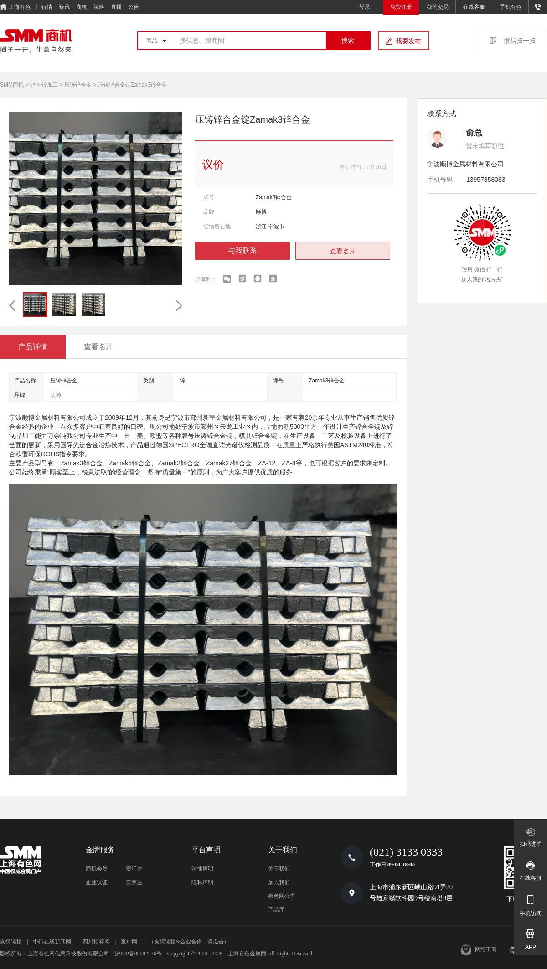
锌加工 (49, 85)
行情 (46, 7)
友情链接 (11, 941)
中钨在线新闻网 (52, 941)
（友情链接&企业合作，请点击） (189, 941)
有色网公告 (281, 896)
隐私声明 (202, 882)
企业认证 (97, 882)
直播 (116, 7)
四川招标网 (96, 941)
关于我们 (279, 869)
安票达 (134, 882)
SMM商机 (12, 85)
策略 (98, 7)
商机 (81, 7)
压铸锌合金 (78, 85)
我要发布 (408, 41)
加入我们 (279, 882)
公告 (133, 7)
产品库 (276, 910)
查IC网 (129, 941)
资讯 (64, 7)
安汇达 (134, 869)
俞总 (474, 132)
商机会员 (97, 869)
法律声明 (202, 869)
